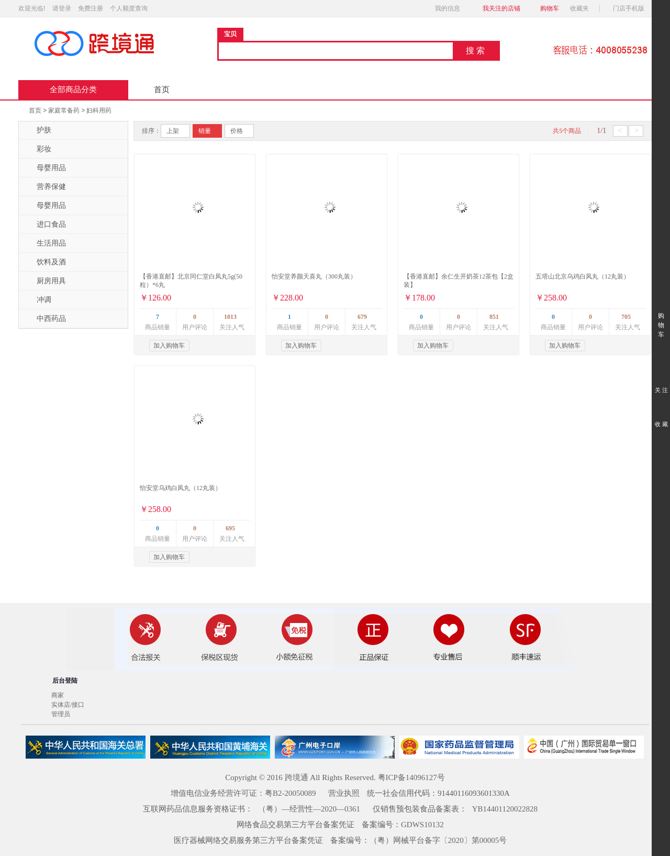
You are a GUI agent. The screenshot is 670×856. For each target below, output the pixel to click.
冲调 (37, 300)
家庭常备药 (64, 110)
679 (362, 316)
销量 (204, 131)
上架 (172, 131)
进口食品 (45, 224)
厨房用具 (45, 281)
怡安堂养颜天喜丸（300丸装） (314, 276)
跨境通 (296, 777)
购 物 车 (661, 315)
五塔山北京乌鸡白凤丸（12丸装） (582, 276)
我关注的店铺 (501, 8)
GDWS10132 (422, 824)
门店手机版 (631, 8)
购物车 (549, 8)
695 (230, 528)
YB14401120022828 (505, 809)
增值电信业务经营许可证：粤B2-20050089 (243, 793)
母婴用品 (45, 168)
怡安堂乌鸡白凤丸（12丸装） (180, 488)
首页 (162, 89)
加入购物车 (169, 345)
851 (494, 316)
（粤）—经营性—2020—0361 (309, 809)
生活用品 (45, 243)
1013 (230, 316)
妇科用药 (98, 110)
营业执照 (344, 793)
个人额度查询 (129, 8)
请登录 (61, 8)
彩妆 (37, 149)
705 (626, 316)
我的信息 (450, 8)
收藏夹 (582, 8)
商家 (57, 695)
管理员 (60, 714)
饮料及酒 (45, 262)
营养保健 (45, 187)
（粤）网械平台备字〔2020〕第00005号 (438, 840)
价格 (236, 131)
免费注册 (90, 8)
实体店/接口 (67, 704)
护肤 (37, 130)
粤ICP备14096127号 (411, 777)
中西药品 (45, 319)
